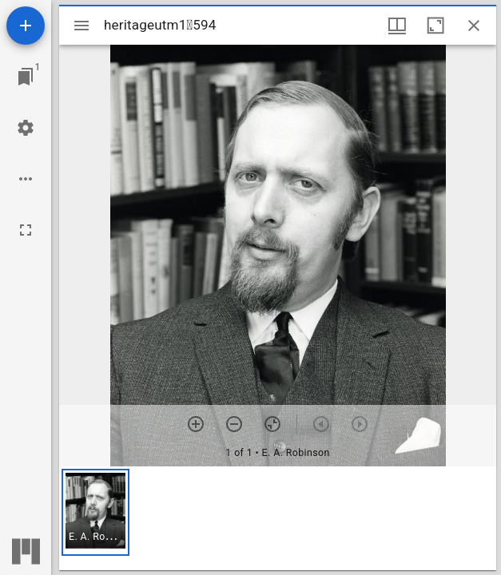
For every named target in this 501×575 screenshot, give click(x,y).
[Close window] (474, 25)
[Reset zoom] (272, 424)
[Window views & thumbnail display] (397, 25)
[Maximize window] (435, 25)
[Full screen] (25, 230)
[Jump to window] (25, 77)
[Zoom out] (234, 424)
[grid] (277, 518)
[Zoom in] (196, 424)
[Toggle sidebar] (81, 25)
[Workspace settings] (25, 128)
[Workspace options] (25, 179)
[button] (95, 512)
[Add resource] (25, 25)
